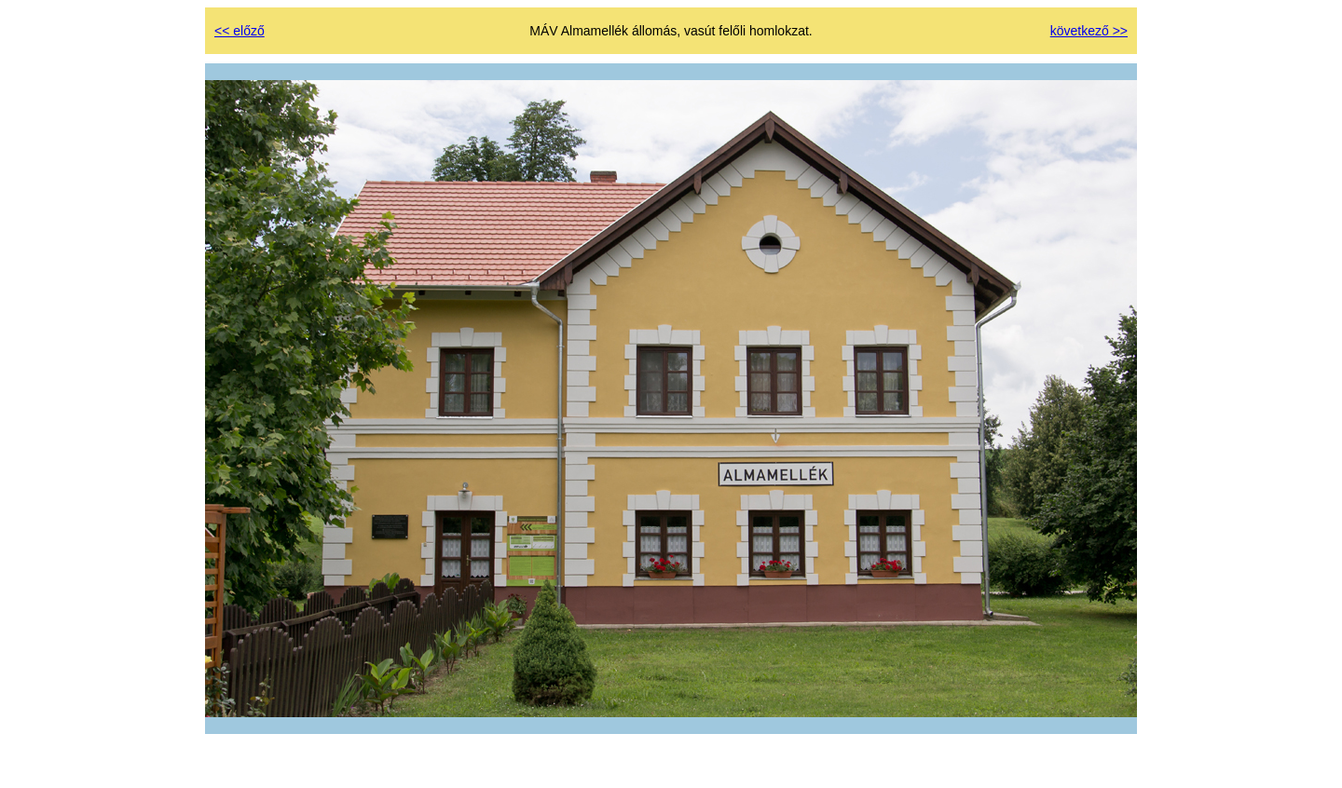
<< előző (239, 30)
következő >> (1089, 30)
